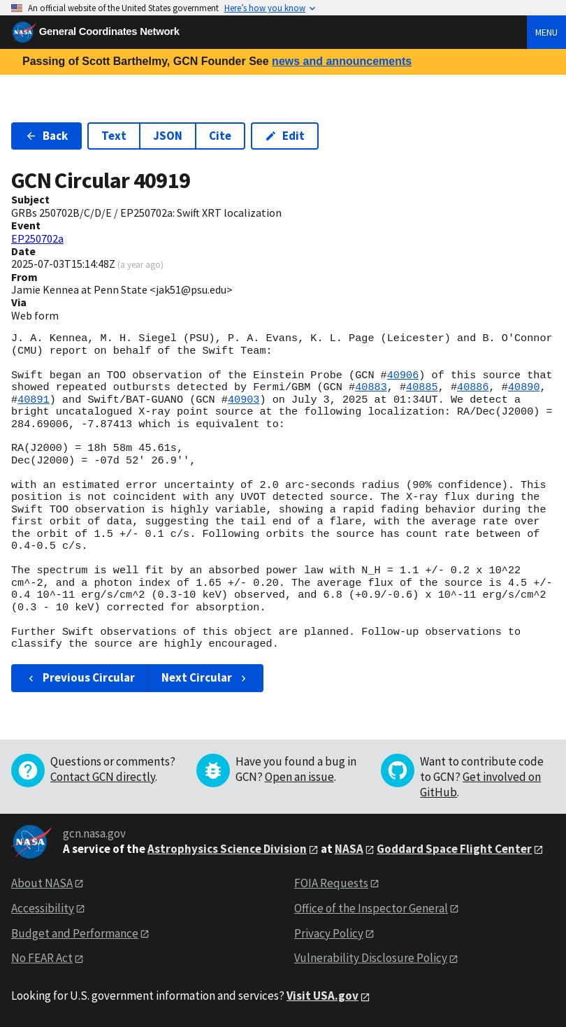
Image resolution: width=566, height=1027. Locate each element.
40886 (473, 387)
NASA (349, 848)
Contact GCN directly (102, 776)
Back (46, 135)
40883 (371, 387)
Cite (220, 135)
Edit (285, 135)
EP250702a (37, 238)
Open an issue (299, 776)
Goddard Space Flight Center (454, 848)
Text (113, 135)
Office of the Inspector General (371, 908)
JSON (167, 135)
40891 (33, 400)
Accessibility (42, 908)
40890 (524, 387)
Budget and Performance (74, 933)
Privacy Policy (328, 933)
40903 (244, 400)
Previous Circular (80, 677)
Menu (546, 32)
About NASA (42, 883)
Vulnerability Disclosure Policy (370, 957)
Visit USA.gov (322, 995)
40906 (403, 375)
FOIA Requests (331, 883)
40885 (422, 387)
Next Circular (205, 677)
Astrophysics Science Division (227, 848)
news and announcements (342, 61)
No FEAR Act (42, 957)
